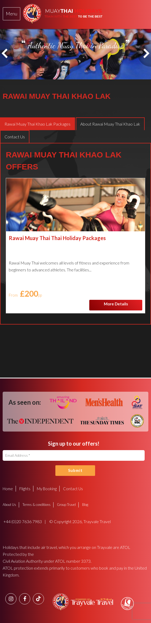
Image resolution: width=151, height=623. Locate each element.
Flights (24, 488)
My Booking (47, 488)
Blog (85, 504)
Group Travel (66, 504)
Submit (75, 470)
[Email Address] (74, 455)
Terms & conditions (37, 504)
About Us (9, 504)
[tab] (11, 13)
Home (8, 488)
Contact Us (73, 488)
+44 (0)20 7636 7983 (22, 521)
